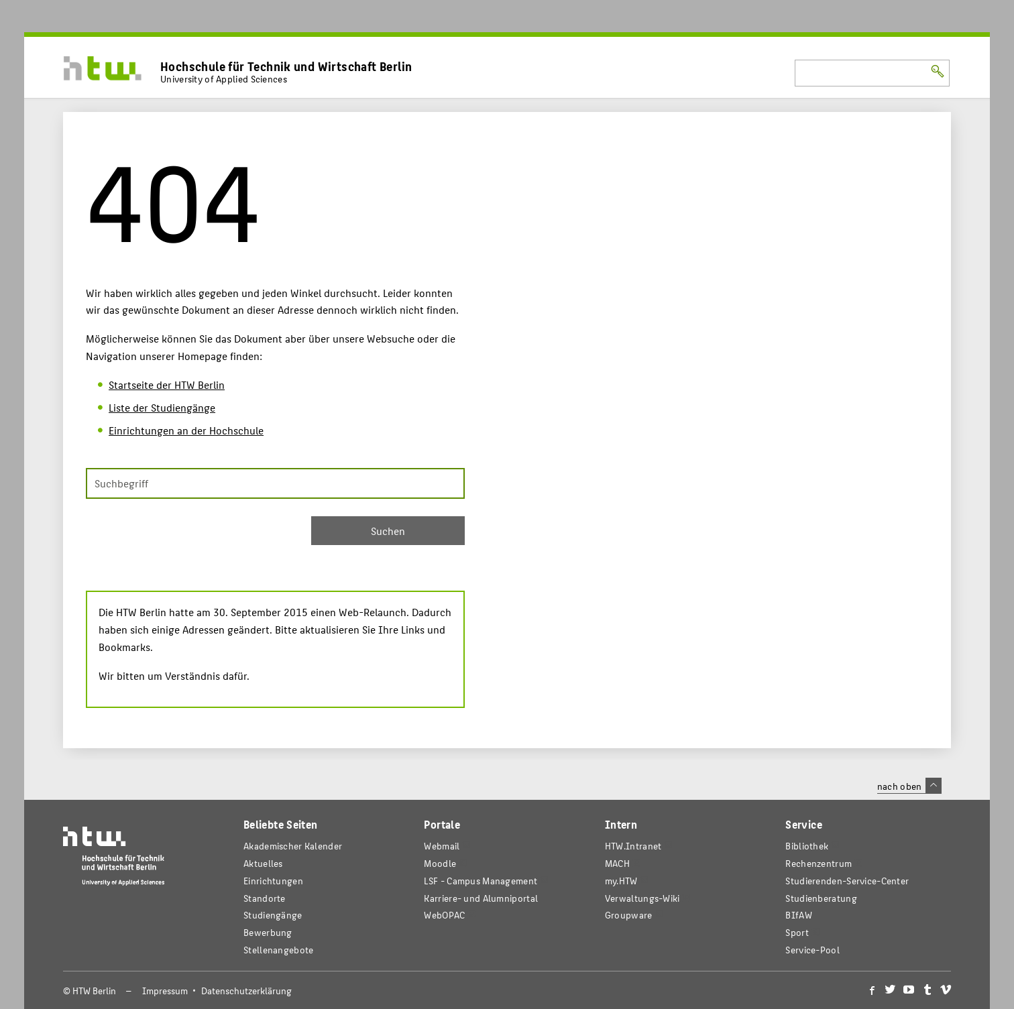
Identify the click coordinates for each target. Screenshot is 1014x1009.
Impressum (165, 991)
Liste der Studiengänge (162, 407)
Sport (796, 932)
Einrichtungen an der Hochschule (186, 430)
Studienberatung (820, 898)
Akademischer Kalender (292, 846)
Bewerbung (267, 932)
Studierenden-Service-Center (847, 881)
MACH (617, 863)
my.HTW (621, 881)
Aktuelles (263, 863)
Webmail (441, 846)
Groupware (629, 915)
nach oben (909, 785)
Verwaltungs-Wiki (642, 898)
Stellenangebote (278, 950)
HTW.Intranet (633, 846)
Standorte (264, 898)
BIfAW (798, 915)
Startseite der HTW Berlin (167, 384)
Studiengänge (272, 915)
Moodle (440, 863)
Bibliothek (806, 846)
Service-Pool (812, 950)
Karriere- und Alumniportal (481, 898)
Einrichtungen (273, 881)
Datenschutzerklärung (246, 991)
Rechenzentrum (818, 863)
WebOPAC (444, 915)
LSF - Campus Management (480, 881)
